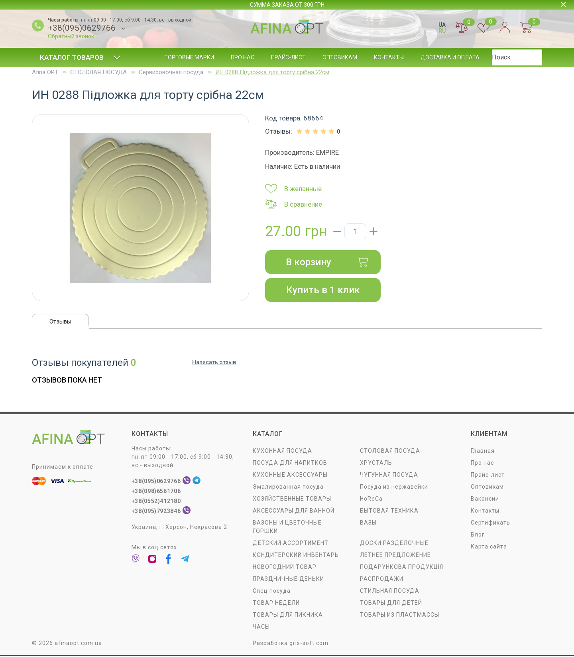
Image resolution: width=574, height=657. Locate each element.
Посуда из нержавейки (394, 487)
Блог (503, 57)
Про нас (242, 57)
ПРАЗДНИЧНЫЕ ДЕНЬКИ (288, 579)
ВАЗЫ (368, 523)
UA (442, 25)
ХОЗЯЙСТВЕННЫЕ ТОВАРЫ (292, 499)
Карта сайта (489, 547)
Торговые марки (189, 57)
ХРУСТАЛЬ (376, 463)
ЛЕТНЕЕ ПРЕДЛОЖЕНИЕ (395, 555)
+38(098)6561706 (157, 492)
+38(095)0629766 (82, 28)
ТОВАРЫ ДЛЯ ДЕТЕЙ (391, 603)
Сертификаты (491, 523)
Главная (483, 451)
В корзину (327, 262)
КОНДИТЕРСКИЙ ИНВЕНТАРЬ (296, 555)
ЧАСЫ (261, 627)
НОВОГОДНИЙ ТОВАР (284, 567)
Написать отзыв (214, 364)
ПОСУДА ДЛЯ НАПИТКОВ (290, 463)
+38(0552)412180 (157, 502)
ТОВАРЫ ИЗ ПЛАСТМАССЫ (399, 615)
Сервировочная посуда (171, 72)
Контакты (389, 57)
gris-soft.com (308, 644)
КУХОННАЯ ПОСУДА (282, 451)
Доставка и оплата (450, 57)
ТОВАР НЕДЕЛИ (276, 603)
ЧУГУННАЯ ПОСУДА (389, 475)
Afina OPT (45, 72)
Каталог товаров (80, 57)
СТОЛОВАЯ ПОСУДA (98, 72)
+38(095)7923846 (157, 512)
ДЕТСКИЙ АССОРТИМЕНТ (290, 544)
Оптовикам (339, 57)
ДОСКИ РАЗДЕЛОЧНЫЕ (394, 544)
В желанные (293, 188)
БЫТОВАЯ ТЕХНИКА (389, 511)
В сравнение (293, 204)
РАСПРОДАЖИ (381, 579)
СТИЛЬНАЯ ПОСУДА (389, 591)
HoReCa (371, 499)
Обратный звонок (71, 36)
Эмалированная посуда (288, 487)
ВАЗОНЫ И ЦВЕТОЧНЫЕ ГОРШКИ (287, 527)
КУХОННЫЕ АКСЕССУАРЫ (290, 475)
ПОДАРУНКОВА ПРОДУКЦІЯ (401, 567)
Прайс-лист (288, 57)
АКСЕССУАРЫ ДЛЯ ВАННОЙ (293, 511)
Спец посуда (272, 591)
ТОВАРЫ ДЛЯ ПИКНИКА (288, 615)
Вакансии (485, 499)
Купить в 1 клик (323, 290)
